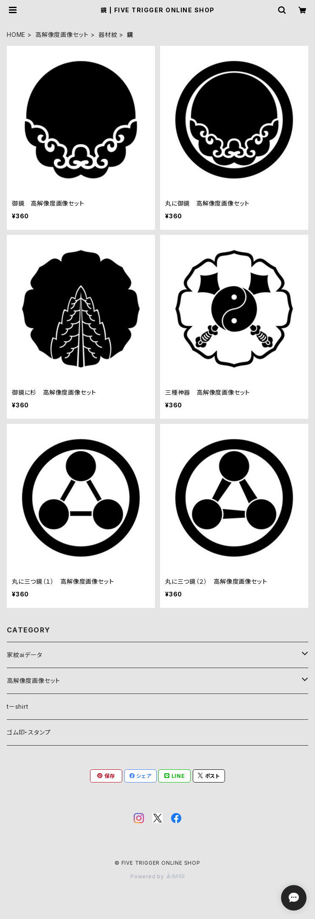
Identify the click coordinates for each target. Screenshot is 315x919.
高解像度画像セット (62, 34)
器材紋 (107, 34)
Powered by (157, 876)
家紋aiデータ (24, 654)
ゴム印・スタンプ (29, 732)
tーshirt (17, 706)
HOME (16, 34)
